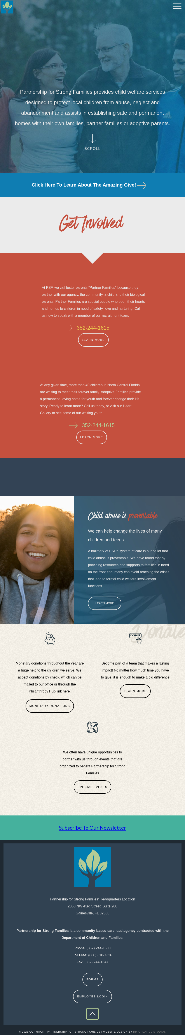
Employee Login (92, 996)
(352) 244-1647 (96, 962)
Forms (92, 979)
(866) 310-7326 (100, 955)
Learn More (93, 339)
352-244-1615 (93, 328)
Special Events (92, 787)
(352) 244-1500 (98, 948)
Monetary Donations (50, 706)
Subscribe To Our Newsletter (92, 827)
